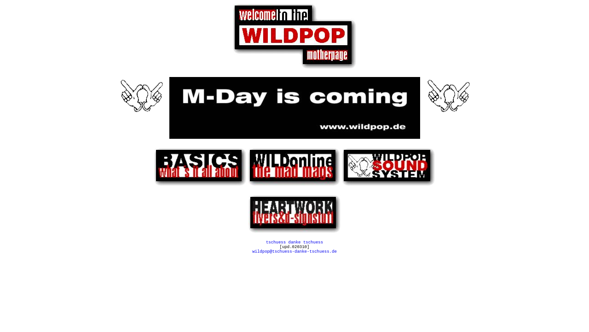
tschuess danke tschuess (294, 243)
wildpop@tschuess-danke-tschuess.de (294, 255)
